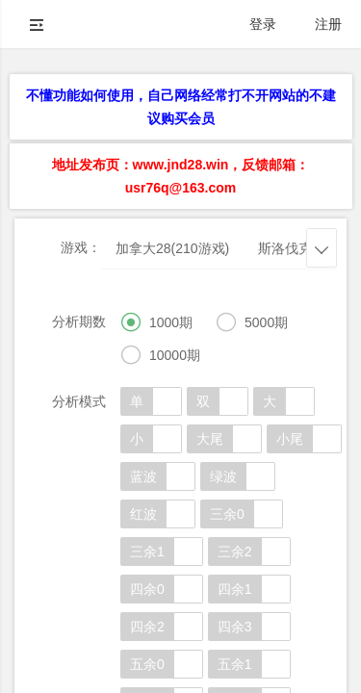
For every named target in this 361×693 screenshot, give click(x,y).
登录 (262, 24)
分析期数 (79, 321)
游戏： (81, 247)
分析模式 (79, 401)
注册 (328, 24)
